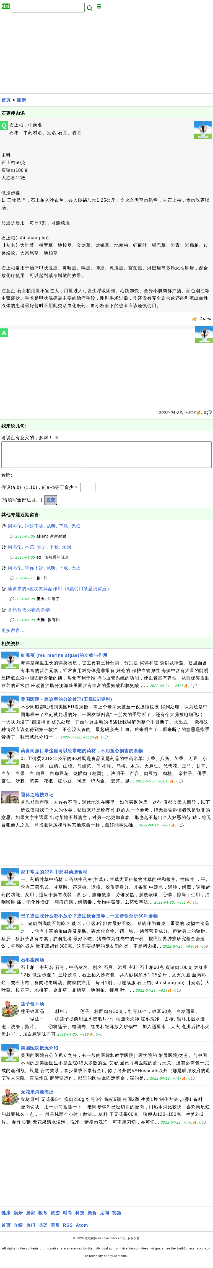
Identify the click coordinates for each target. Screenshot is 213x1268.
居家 (30, 1218)
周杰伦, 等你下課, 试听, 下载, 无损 (44, 573)
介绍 (18, 1230)
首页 (6, 100)
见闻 (104, 1218)
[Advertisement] (106, 54)
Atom (82, 1230)
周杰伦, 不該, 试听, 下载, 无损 (40, 552)
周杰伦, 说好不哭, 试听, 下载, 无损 (44, 531)
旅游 (55, 1218)
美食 (92, 1218)
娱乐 (18, 1218)
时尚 (67, 1218)
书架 (43, 1230)
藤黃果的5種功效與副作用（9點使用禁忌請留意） (60, 594)
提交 (50, 505)
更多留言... (13, 636)
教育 (43, 1218)
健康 (21, 100)
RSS (68, 1230)
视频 (116, 1218)
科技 (80, 1218)
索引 (55, 1230)
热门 (30, 1230)
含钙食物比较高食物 (29, 615)
